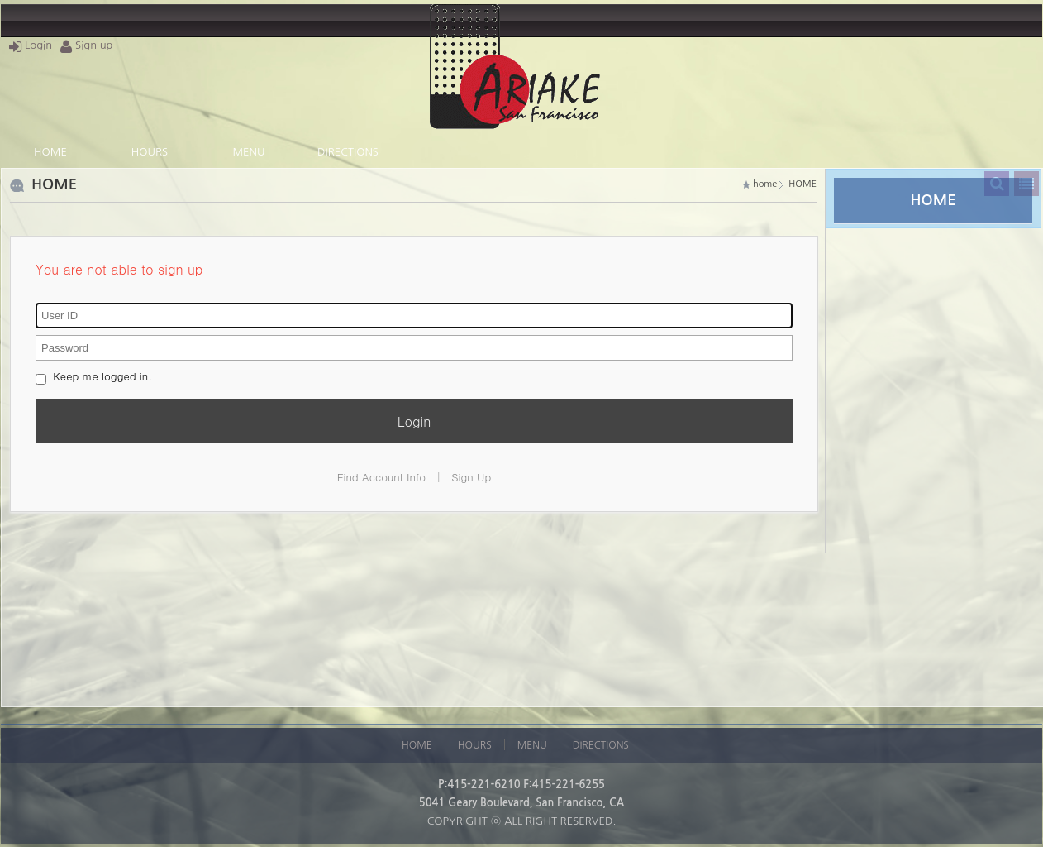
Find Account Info (381, 477)
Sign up (86, 45)
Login (30, 45)
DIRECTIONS (348, 151)
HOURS (149, 151)
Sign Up (471, 477)
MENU (249, 151)
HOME (50, 151)
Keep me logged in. (94, 376)
